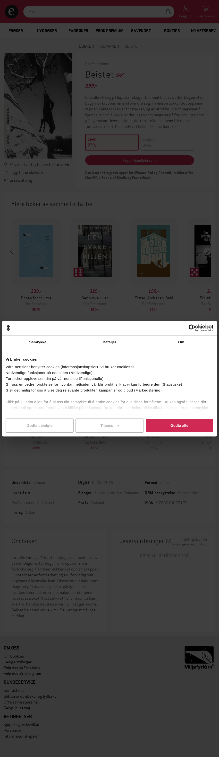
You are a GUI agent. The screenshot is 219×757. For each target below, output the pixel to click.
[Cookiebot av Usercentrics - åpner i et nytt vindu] (192, 328)
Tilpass (110, 425)
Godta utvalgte (39, 425)
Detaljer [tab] (109, 342)
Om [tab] (181, 342)
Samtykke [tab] (37, 342)
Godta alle (179, 425)
